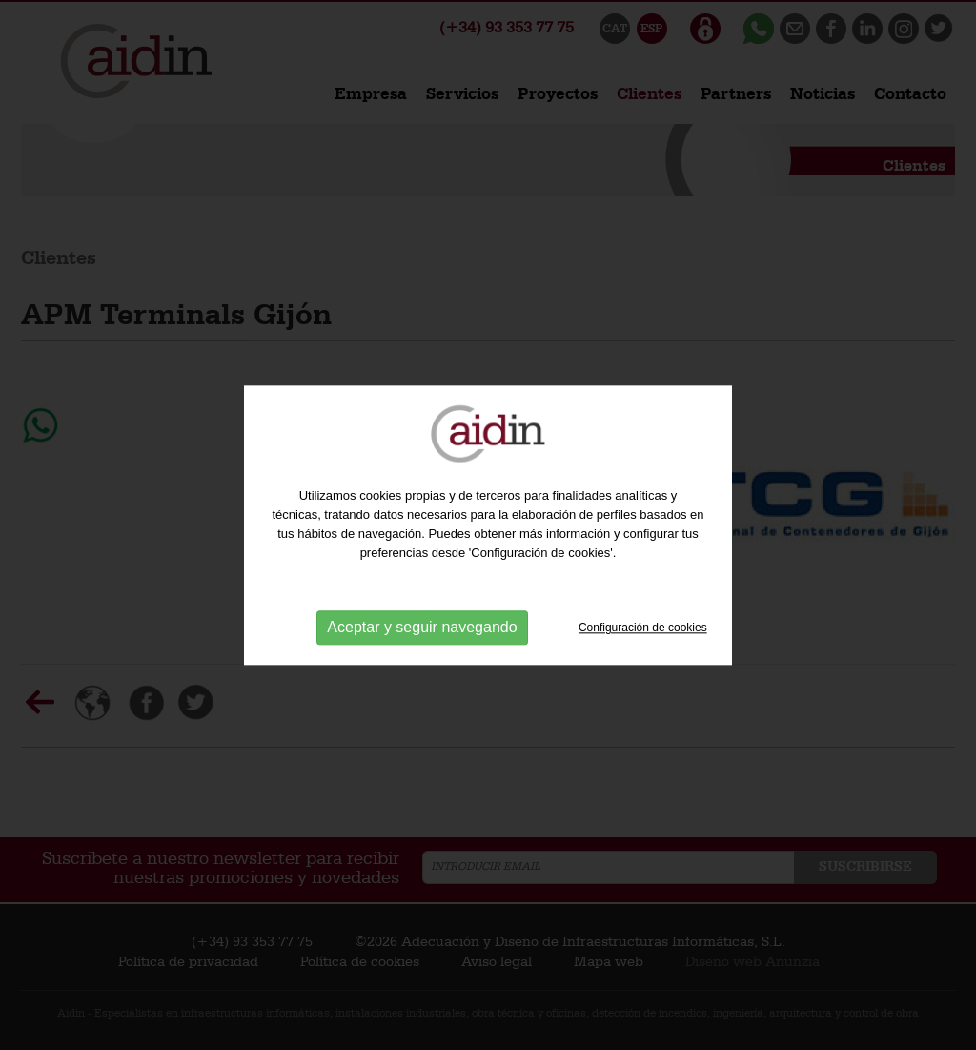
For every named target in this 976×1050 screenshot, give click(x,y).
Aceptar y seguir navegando (422, 628)
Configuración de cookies (643, 627)
